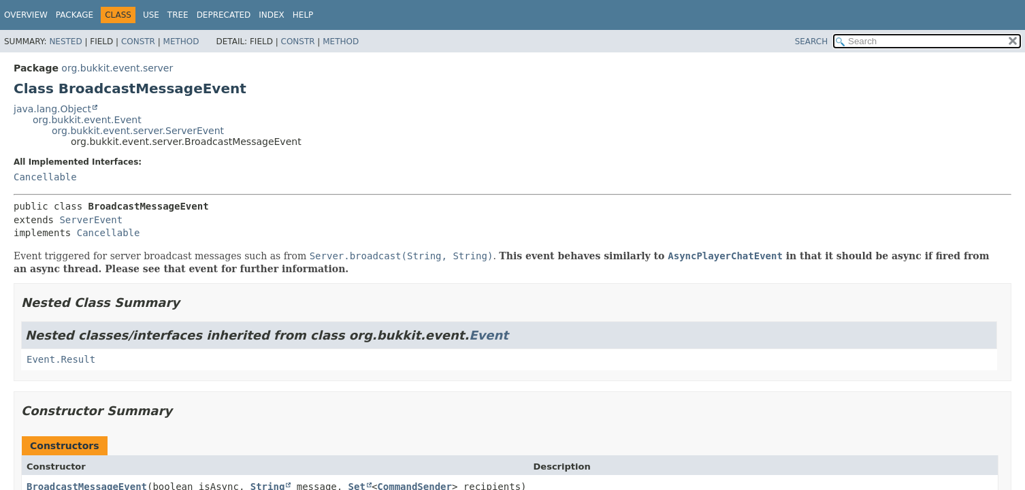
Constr (138, 41)
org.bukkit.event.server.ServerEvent (138, 130)
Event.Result (61, 359)
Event (488, 335)
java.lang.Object (52, 108)
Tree (178, 15)
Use (151, 15)
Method (181, 41)
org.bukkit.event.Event (87, 119)
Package (74, 15)
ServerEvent (91, 219)
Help (303, 15)
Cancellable (45, 177)
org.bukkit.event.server (117, 68)
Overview (26, 15)
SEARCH (811, 41)
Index (271, 15)
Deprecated (224, 15)
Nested (65, 41)
